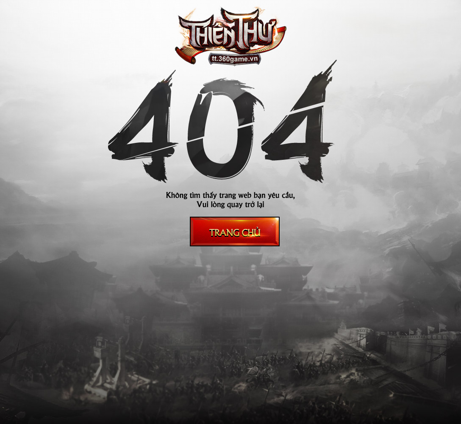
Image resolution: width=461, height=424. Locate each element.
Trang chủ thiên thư (235, 231)
